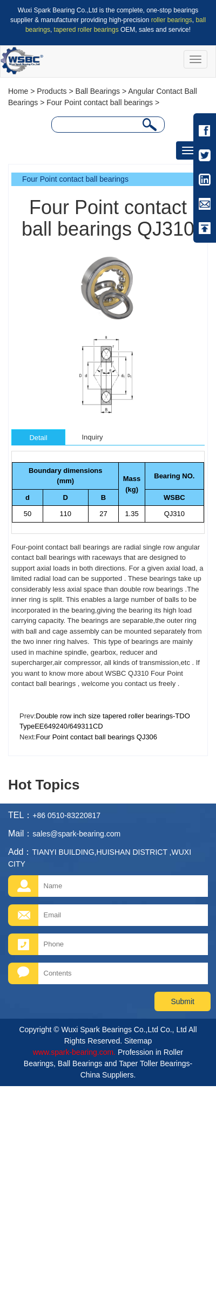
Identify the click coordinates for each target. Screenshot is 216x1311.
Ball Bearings (98, 91)
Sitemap (138, 1041)
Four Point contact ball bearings (99, 102)
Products (51, 91)
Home (18, 91)
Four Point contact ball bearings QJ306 (96, 737)
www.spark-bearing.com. (74, 1052)
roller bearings (171, 20)
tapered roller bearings (86, 29)
